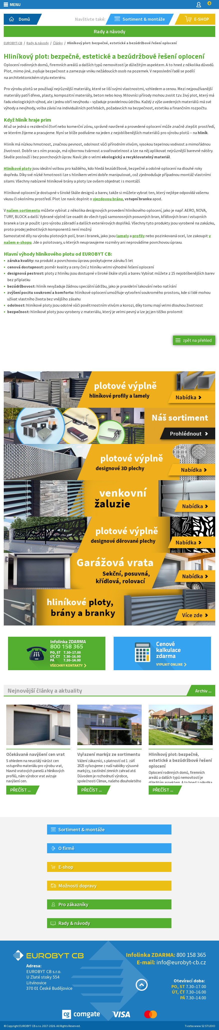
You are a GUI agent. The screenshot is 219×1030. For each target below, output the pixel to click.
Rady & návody (38, 43)
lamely (122, 235)
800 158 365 (191, 955)
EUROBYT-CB (13, 43)
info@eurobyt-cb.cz (181, 962)
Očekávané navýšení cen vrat (35, 754)
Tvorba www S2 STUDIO (200, 1026)
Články (58, 43)
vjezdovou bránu (108, 198)
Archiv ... (203, 690)
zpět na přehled (197, 340)
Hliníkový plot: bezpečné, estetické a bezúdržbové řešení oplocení (180, 760)
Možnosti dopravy (77, 885)
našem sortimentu (23, 210)
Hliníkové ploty (18, 168)
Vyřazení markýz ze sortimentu (108, 754)
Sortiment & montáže (81, 829)
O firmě (66, 848)
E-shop (65, 867)
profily (138, 235)
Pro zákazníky (73, 904)
